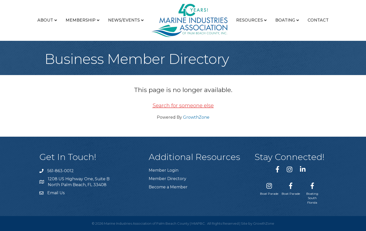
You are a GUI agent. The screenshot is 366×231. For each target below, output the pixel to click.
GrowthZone (196, 117)
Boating (285, 20)
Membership (81, 20)
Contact (318, 20)
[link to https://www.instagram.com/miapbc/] (289, 169)
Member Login (163, 170)
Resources (249, 20)
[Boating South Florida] (312, 192)
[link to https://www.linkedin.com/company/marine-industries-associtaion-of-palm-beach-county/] (302, 169)
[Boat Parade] (269, 188)
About (45, 20)
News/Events (124, 20)
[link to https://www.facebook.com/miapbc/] (277, 169)
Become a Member (168, 187)
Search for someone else (183, 105)
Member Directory (167, 178)
